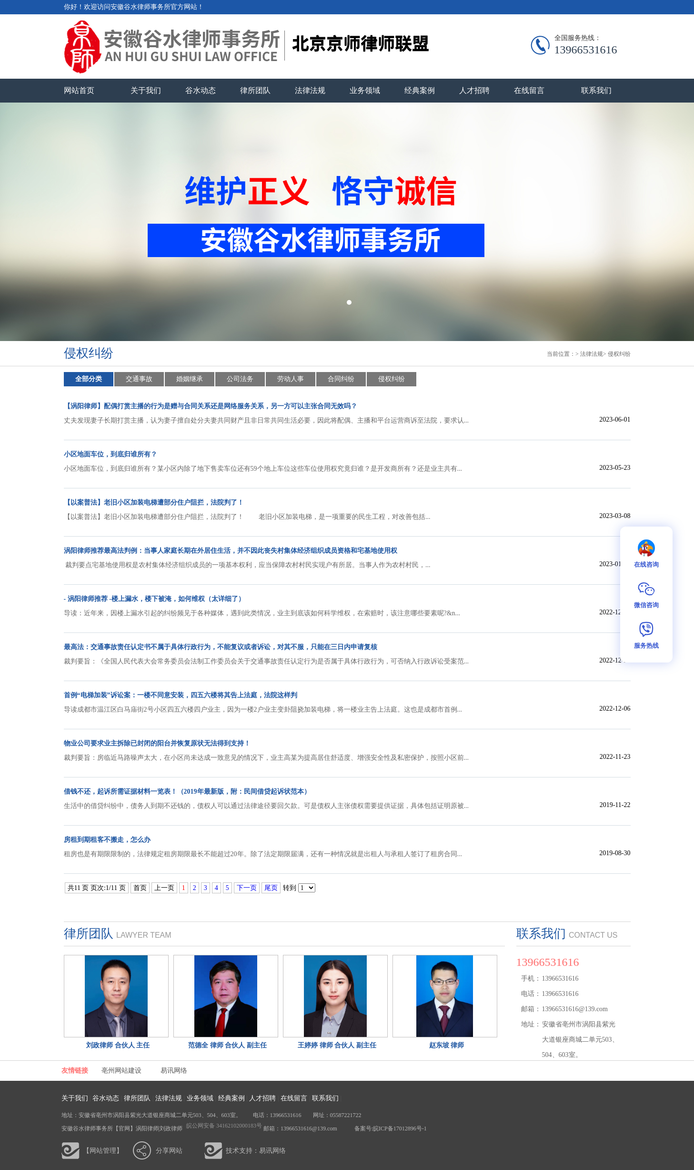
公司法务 (240, 379)
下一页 (247, 887)
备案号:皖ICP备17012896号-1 (390, 1128)
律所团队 (255, 90)
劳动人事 (290, 379)
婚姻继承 (189, 379)
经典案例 (419, 90)
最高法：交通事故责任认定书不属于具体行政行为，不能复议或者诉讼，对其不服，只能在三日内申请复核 (220, 647)
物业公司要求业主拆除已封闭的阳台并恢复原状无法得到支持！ (157, 743)
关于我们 (146, 90)
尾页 (271, 887)
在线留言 (529, 90)
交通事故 (139, 379)
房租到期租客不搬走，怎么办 (107, 839)
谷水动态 (200, 90)
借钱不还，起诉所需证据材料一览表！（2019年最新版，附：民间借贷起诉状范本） (187, 791)
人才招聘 (474, 90)
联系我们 (596, 90)
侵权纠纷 (619, 354)
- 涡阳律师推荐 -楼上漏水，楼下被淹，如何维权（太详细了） (154, 598)
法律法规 (310, 90)
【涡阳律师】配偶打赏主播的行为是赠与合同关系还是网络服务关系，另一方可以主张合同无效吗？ (210, 406)
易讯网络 (174, 1070)
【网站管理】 (103, 1150)
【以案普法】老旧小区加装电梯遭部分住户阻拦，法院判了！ (154, 502)
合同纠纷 (341, 379)
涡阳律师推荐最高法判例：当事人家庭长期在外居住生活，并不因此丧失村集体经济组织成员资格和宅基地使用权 (230, 550)
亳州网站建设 (121, 1070)
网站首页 (79, 90)
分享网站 (169, 1150)
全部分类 (88, 379)
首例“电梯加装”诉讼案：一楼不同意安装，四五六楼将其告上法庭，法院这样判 (180, 695)
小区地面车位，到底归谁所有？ (110, 454)
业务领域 (365, 90)
